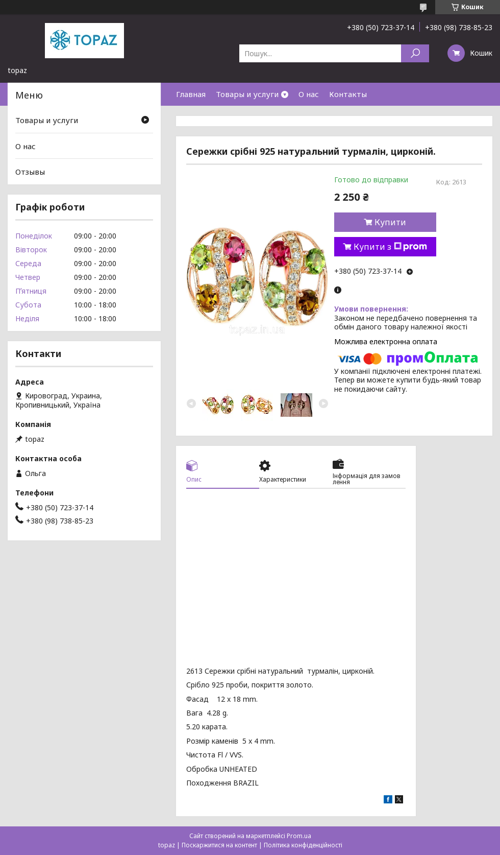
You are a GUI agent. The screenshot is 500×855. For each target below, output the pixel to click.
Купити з (390, 246)
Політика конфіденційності (303, 845)
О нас (308, 94)
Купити (390, 222)
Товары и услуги (247, 94)
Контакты (348, 94)
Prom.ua (299, 836)
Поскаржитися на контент (219, 845)
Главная (191, 94)
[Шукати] (415, 53)
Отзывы (30, 172)
